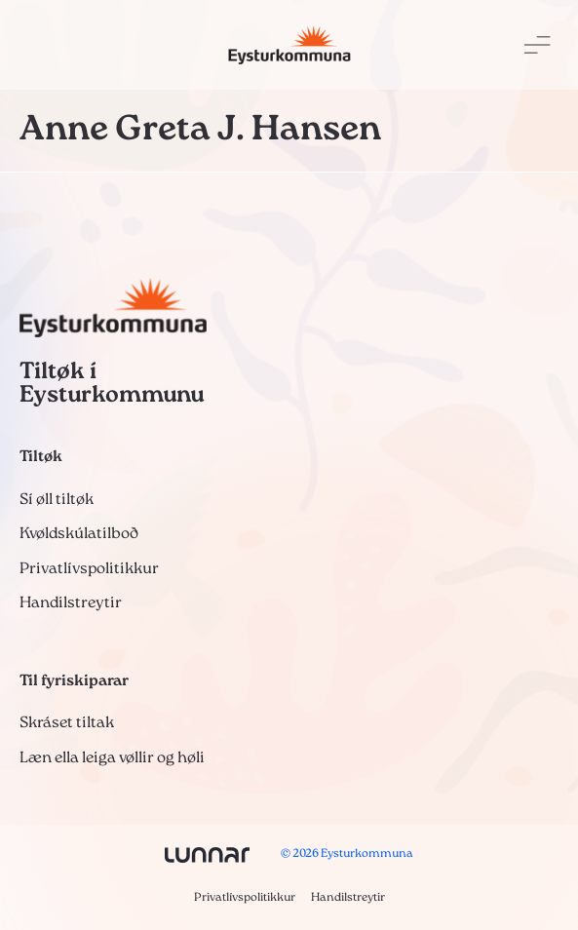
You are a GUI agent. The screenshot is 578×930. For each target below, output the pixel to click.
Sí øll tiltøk (56, 500)
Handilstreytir (70, 603)
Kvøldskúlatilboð (78, 534)
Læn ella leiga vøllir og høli (112, 758)
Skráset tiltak (66, 723)
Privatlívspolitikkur (89, 569)
